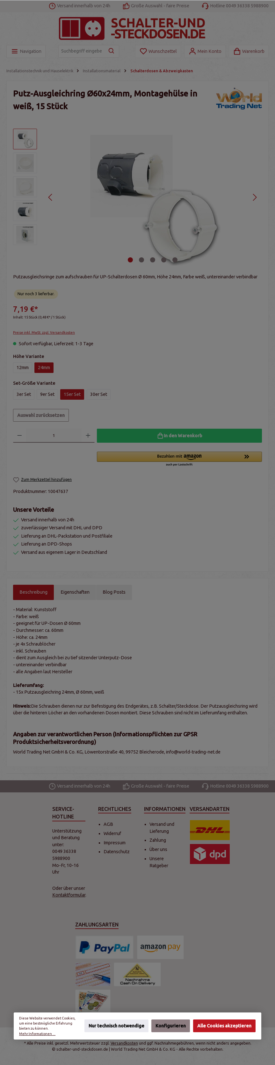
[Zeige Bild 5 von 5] (174, 259)
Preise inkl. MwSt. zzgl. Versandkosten (44, 332)
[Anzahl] (54, 436)
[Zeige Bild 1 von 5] (130, 259)
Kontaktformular (68, 894)
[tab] (33, 592)
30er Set (98, 394)
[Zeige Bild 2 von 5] (141, 259)
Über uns (158, 849)
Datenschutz (117, 851)
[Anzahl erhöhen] (88, 436)
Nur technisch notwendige (116, 1026)
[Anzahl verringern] (19, 436)
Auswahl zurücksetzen (41, 415)
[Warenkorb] (249, 51)
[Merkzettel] (158, 51)
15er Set (72, 394)
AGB (108, 824)
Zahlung (157, 840)
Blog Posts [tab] (114, 592)
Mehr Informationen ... (37, 1034)
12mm (23, 367)
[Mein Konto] (205, 51)
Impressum (115, 842)
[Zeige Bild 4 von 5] (163, 259)
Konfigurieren (171, 1026)
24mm (44, 367)
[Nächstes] (254, 197)
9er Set (47, 394)
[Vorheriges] (50, 197)
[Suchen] (111, 51)
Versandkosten (124, 1043)
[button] (179, 459)
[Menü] (26, 51)
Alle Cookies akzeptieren (224, 1026)
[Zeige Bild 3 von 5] (152, 259)
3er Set (24, 394)
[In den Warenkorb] (179, 436)
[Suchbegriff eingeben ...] (81, 51)
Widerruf (112, 833)
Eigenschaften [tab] (75, 592)
